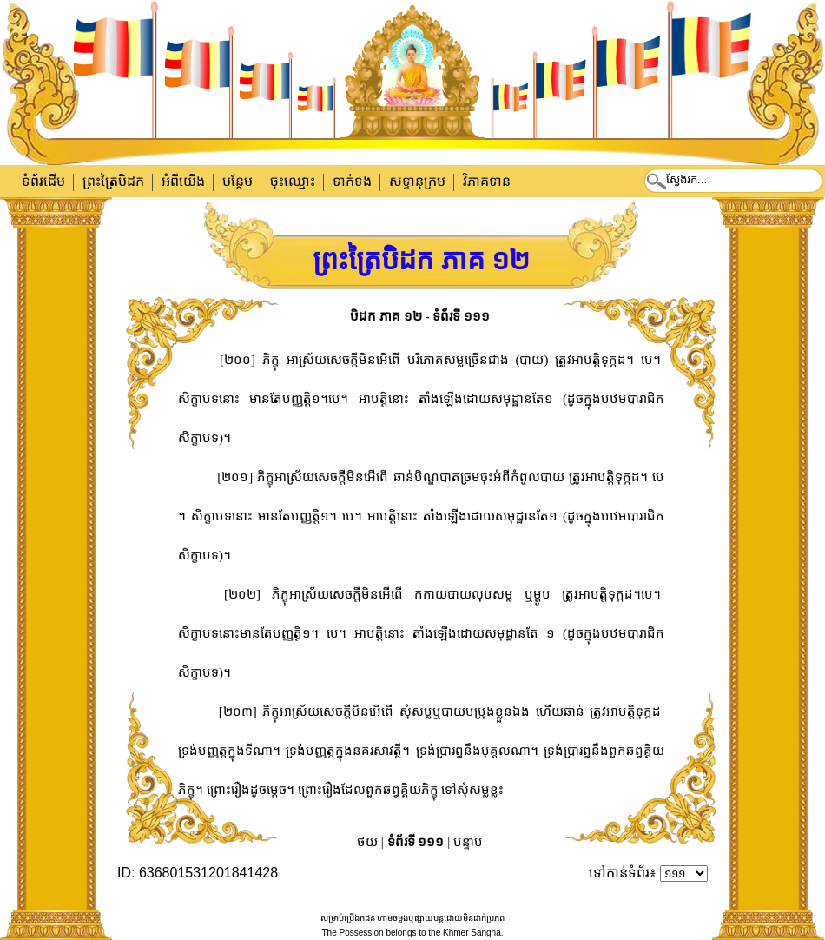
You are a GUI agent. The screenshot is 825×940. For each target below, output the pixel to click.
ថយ (367, 842)
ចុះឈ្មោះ (292, 181)
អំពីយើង (183, 181)
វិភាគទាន (487, 181)
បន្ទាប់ (468, 842)
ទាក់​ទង (352, 181)
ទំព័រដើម (43, 181)
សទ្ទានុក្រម (417, 181)
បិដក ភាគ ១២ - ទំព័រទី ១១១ (420, 316)
